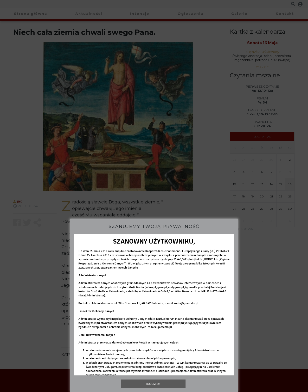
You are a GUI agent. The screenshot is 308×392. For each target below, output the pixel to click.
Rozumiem (153, 384)
